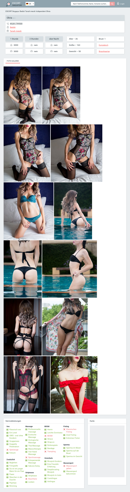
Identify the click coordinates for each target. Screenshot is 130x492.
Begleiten (13, 463)
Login (120, 3)
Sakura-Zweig (34, 466)
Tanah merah (30, 11)
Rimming (13, 486)
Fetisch (12, 453)
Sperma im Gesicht (74, 456)
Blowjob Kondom (54, 461)
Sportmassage (34, 457)
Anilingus (51, 481)
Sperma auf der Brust (72, 452)
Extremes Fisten (73, 438)
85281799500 (16, 23)
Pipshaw (12, 483)
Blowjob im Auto (54, 475)
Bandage (50, 448)
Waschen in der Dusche (15, 478)
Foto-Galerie (13, 61)
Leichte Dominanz (54, 433)
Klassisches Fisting (71, 430)
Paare (11, 474)
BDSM (49, 436)
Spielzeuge (13, 450)
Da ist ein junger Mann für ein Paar (16, 470)
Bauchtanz (32, 479)
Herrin (49, 429)
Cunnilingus (52, 478)
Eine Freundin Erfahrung (53, 465)
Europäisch (103, 45)
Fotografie (13, 466)
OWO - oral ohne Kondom (16, 436)
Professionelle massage (34, 430)
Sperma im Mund (73, 448)
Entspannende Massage (34, 461)
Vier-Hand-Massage (32, 453)
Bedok (22, 11)
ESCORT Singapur (12, 11)
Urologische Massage (33, 441)
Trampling (51, 451)
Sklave (50, 439)
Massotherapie (34, 449)
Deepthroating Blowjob (53, 470)
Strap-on (50, 442)
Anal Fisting (71, 435)
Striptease (32, 476)
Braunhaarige (104, 51)
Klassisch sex (15, 429)
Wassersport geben (71, 467)
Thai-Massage (34, 446)
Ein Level (13, 433)
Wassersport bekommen (71, 472)
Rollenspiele (52, 445)
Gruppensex (14, 441)
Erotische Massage (32, 436)
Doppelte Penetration (14, 445)
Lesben (31, 482)
